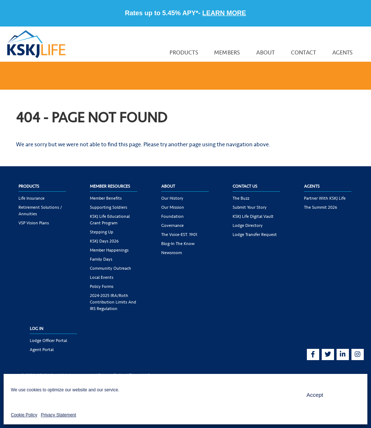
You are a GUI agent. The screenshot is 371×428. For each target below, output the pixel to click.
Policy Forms (101, 286)
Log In (36, 328)
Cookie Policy (24, 414)
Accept (315, 395)
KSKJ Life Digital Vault (253, 216)
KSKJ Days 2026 (104, 241)
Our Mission (172, 207)
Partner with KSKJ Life (325, 198)
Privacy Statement (58, 414)
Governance (172, 225)
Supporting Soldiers (108, 207)
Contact (303, 52)
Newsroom (171, 252)
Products (184, 52)
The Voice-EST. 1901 (179, 234)
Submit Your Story (250, 207)
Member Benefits (106, 198)
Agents (342, 52)
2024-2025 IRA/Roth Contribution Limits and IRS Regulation (113, 302)
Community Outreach (110, 268)
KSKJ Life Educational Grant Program (110, 219)
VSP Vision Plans (33, 223)
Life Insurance (31, 198)
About (265, 52)
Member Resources (110, 186)
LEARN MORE (224, 13)
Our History (172, 198)
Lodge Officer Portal (48, 340)
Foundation (172, 216)
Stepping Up (101, 232)
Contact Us (245, 186)
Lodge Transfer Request (255, 234)
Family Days (101, 259)
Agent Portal (42, 349)
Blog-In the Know (178, 243)
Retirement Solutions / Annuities (40, 210)
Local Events (101, 277)
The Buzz (241, 198)
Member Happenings (109, 250)
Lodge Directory (248, 225)
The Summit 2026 (320, 207)
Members (227, 52)
